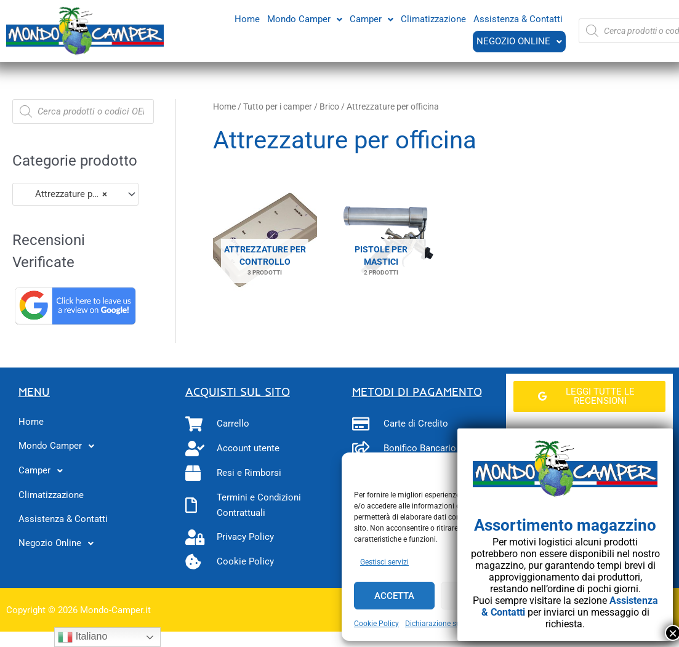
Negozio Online (518, 41)
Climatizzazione (433, 18)
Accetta (394, 595)
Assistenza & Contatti (518, 18)
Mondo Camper (304, 18)
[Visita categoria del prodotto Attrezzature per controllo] (265, 240)
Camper (371, 18)
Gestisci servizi (384, 562)
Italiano (82, 637)
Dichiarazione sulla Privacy (450, 623)
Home (247, 18)
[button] (304, 19)
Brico (329, 106)
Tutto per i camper (277, 106)
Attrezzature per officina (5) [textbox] (69, 194)
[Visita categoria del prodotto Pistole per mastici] (381, 240)
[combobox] (75, 194)
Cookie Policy (376, 623)
